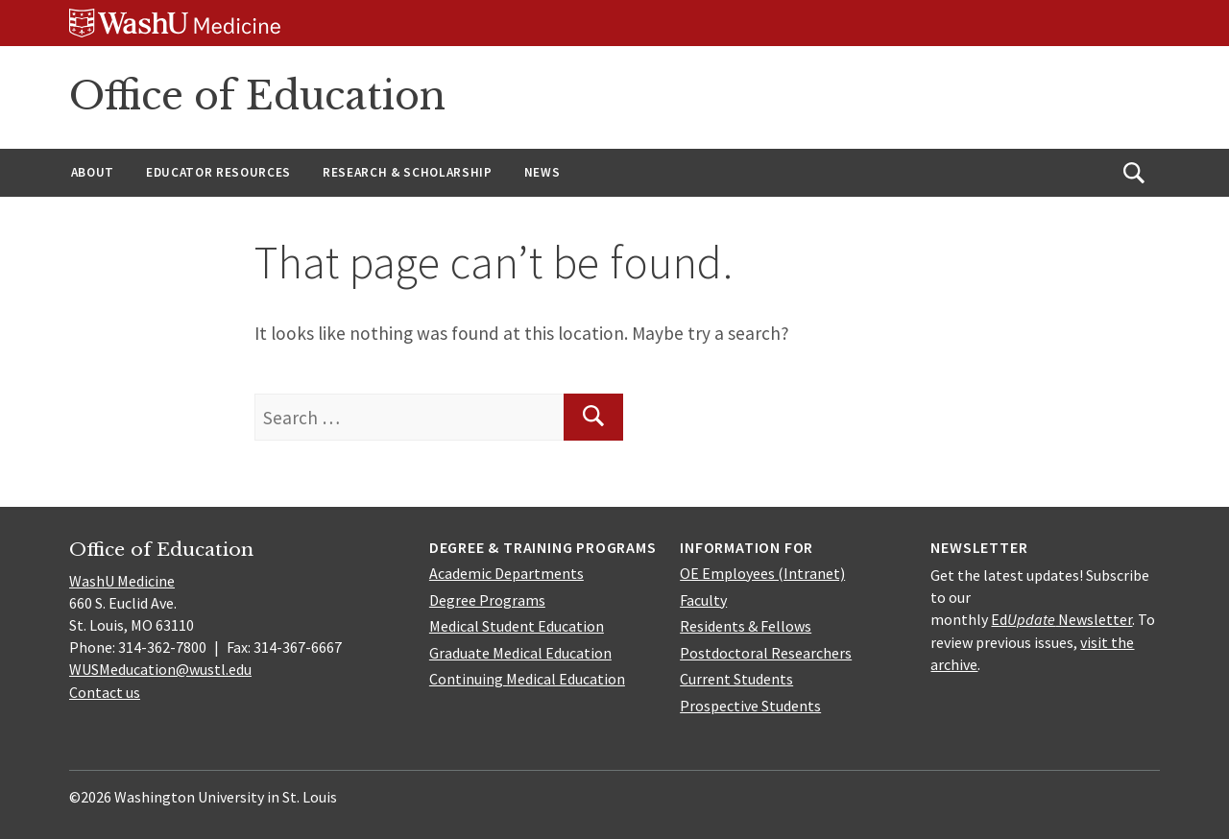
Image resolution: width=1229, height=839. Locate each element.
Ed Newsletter (1061, 619)
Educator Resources (218, 172)
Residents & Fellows (745, 625)
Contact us (104, 692)
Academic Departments (506, 573)
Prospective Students (750, 705)
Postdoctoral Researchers (766, 652)
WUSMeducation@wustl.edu (160, 669)
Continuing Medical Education (527, 678)
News (542, 172)
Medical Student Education (516, 625)
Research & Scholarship (408, 172)
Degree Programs (487, 600)
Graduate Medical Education (520, 652)
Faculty (703, 600)
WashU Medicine (122, 580)
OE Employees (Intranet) (762, 573)
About (92, 172)
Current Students (736, 678)
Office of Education (257, 96)
